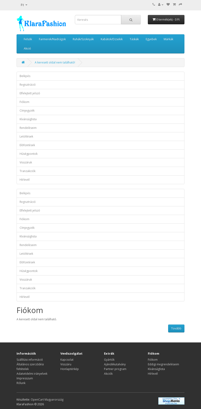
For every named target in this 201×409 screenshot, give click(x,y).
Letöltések (26, 136)
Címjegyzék (27, 111)
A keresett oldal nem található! (55, 62)
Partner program (115, 369)
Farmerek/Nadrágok (52, 39)
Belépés (25, 76)
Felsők (28, 39)
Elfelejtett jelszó (30, 93)
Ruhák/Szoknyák (83, 39)
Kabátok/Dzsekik (112, 39)
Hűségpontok (29, 154)
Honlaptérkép (69, 369)
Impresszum (25, 378)
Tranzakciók (27, 171)
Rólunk (21, 383)
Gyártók (109, 360)
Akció (27, 48)
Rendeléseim (28, 128)
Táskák (134, 39)
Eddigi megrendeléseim (163, 364)
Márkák (168, 39)
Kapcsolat (66, 360)
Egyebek (151, 39)
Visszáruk (26, 162)
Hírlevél (25, 180)
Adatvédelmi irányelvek (32, 374)
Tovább (176, 328)
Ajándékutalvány (115, 364)
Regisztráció (28, 85)
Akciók (108, 374)
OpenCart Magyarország (47, 400)
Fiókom (24, 102)
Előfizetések (27, 145)
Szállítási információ (30, 360)
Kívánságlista (28, 119)
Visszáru (65, 364)
